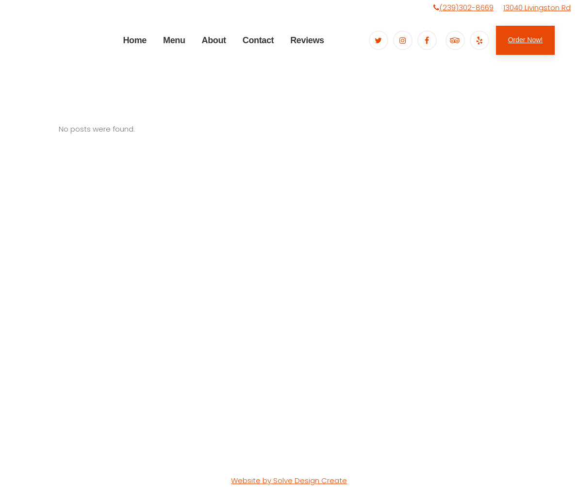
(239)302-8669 (466, 7)
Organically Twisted (86, 445)
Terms (100, 458)
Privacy (40, 458)
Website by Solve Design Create (289, 480)
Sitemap (71, 458)
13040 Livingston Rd (537, 7)
